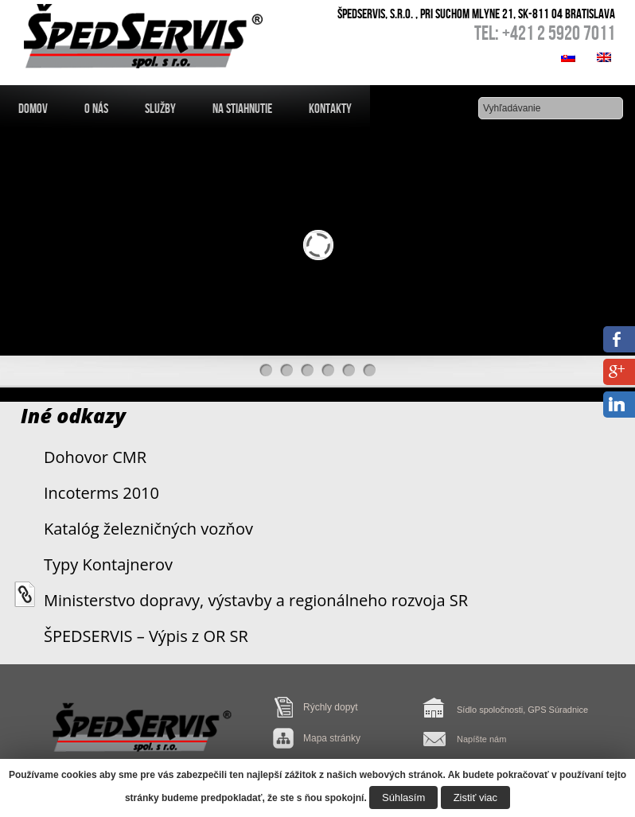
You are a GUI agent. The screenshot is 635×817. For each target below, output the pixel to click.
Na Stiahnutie (242, 108)
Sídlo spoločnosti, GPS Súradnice (522, 709)
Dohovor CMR (95, 457)
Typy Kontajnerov (108, 564)
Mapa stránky (331, 738)
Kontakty (330, 108)
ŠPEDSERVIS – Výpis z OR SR (146, 636)
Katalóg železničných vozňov (148, 528)
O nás (96, 108)
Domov (33, 108)
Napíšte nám (481, 739)
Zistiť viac (475, 797)
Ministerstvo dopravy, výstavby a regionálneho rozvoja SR (256, 600)
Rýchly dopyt (330, 707)
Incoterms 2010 (101, 493)
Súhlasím (403, 797)
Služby (160, 108)
